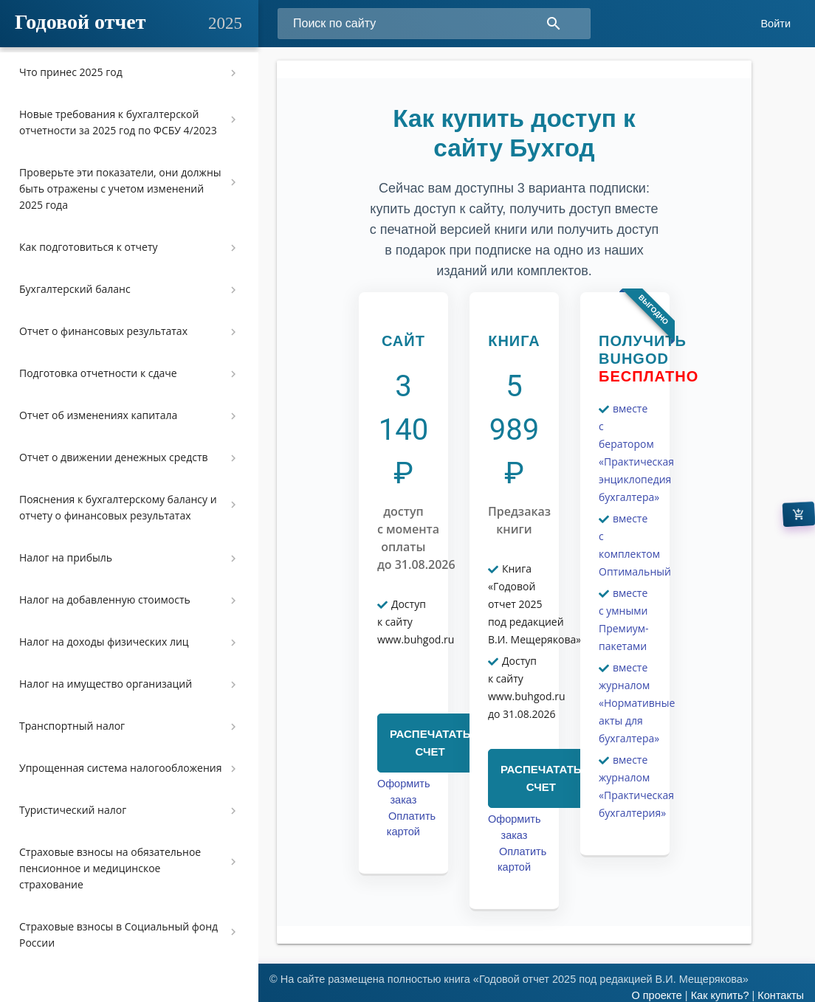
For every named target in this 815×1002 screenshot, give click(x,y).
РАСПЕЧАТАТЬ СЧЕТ (430, 743)
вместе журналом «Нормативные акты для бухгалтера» (637, 702)
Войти (775, 24)
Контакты (780, 995)
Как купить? (720, 995)
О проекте (656, 995)
